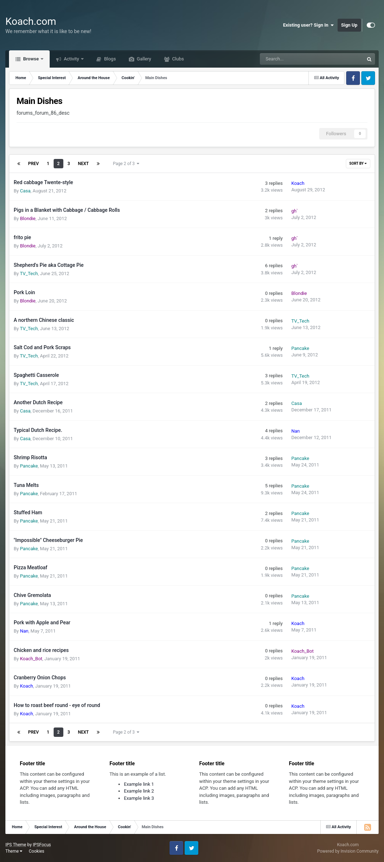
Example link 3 (139, 798)
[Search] (293, 59)
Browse (31, 58)
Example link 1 (139, 784)
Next (83, 163)
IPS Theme (15, 844)
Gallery (143, 58)
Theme (13, 851)
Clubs (177, 58)
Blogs (109, 58)
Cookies (36, 851)
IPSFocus (42, 844)
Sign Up (349, 25)
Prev (33, 163)
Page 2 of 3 (126, 163)
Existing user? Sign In (308, 25)
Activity (71, 58)
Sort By (358, 163)
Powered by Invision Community (348, 851)
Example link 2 (139, 791)
